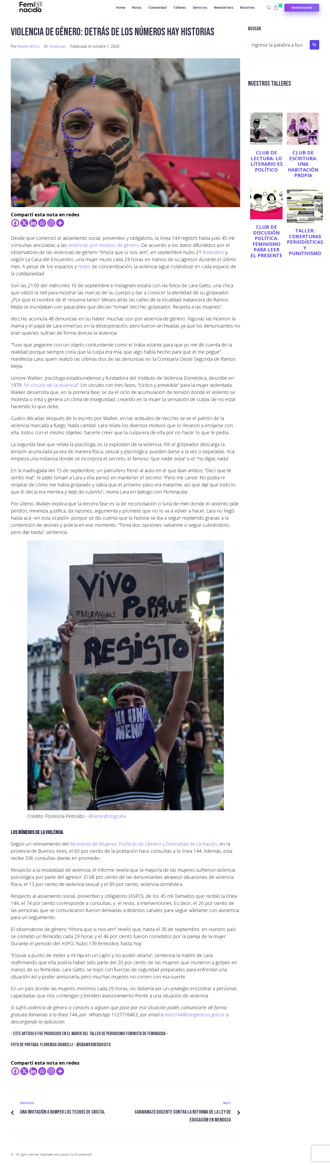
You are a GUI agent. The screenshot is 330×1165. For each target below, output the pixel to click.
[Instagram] (51, 223)
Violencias (57, 46)
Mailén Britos (29, 46)
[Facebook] (15, 223)
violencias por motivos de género (103, 245)
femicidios (213, 252)
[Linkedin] (33, 223)
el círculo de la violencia (51, 385)
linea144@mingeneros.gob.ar (195, 1014)
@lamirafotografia (107, 816)
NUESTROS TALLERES (271, 83)
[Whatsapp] (42, 223)
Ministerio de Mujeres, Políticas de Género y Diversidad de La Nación (143, 844)
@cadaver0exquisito (93, 1044)
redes (84, 266)
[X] (24, 223)
